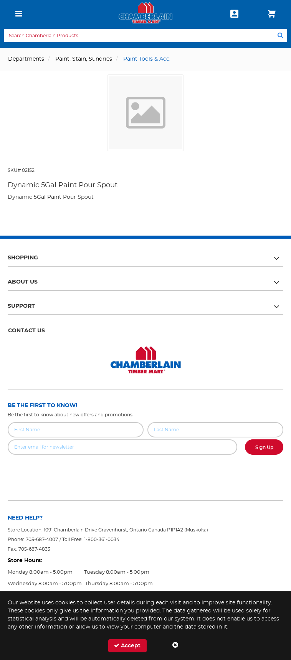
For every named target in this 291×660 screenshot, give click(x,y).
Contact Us (26, 330)
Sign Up (264, 447)
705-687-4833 (34, 549)
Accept (127, 645)
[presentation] (145, 472)
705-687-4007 (42, 539)
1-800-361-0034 (101, 539)
